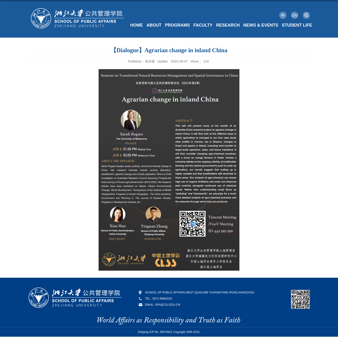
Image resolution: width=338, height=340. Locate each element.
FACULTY (203, 25)
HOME (136, 25)
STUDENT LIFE (297, 25)
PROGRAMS (177, 25)
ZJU (294, 15)
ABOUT (153, 25)
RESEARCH (228, 25)
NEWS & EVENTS (260, 25)
